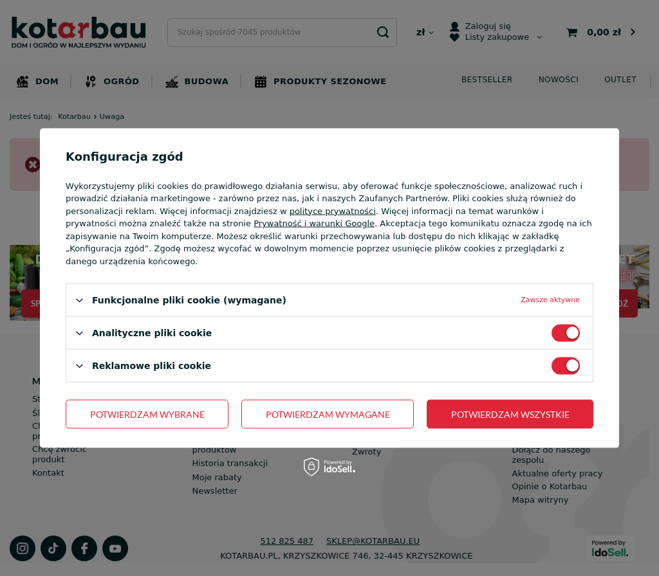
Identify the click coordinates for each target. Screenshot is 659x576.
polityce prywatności (333, 210)
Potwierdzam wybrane (147, 413)
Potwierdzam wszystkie (510, 413)
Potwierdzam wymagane (328, 413)
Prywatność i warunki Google (314, 223)
